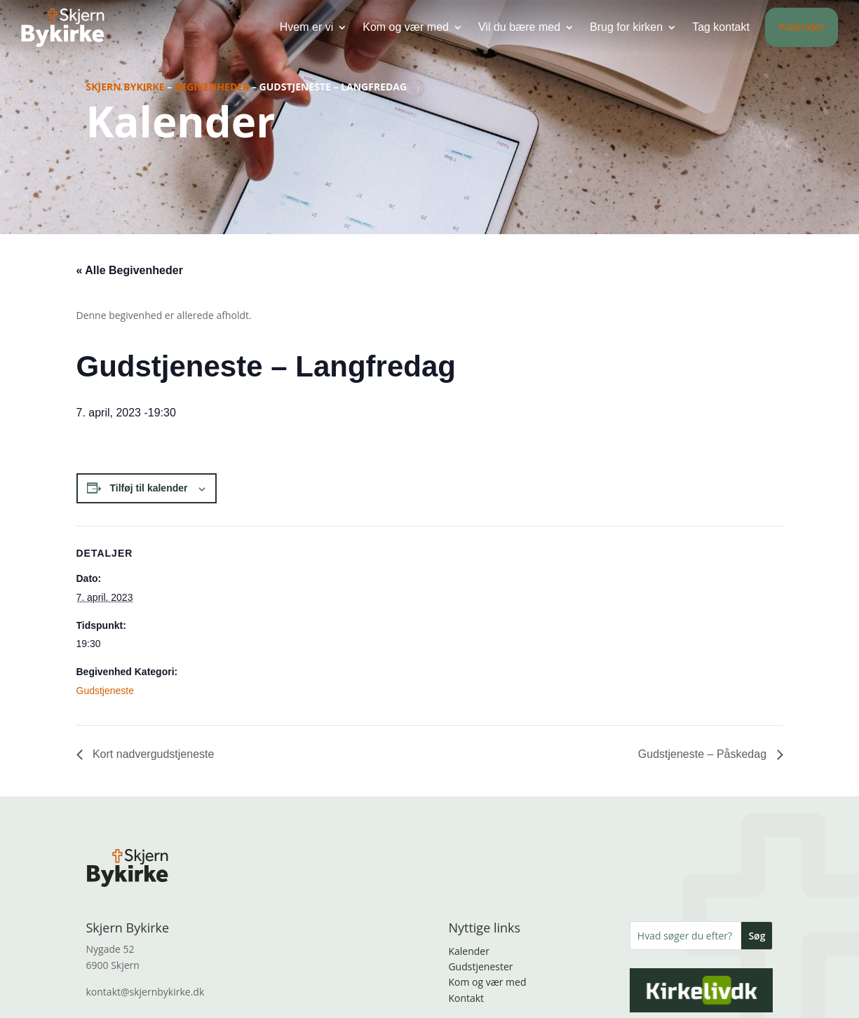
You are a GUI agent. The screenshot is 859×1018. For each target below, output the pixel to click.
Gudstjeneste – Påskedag (704, 754)
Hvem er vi (306, 26)
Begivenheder (212, 86)
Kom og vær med (406, 26)
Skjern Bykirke (125, 86)
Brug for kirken (626, 26)
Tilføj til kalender (149, 488)
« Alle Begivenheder (129, 270)
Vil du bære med (519, 26)
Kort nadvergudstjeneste (152, 754)
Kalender (801, 26)
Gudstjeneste (105, 690)
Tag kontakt (721, 26)
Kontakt (466, 998)
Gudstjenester (480, 966)
